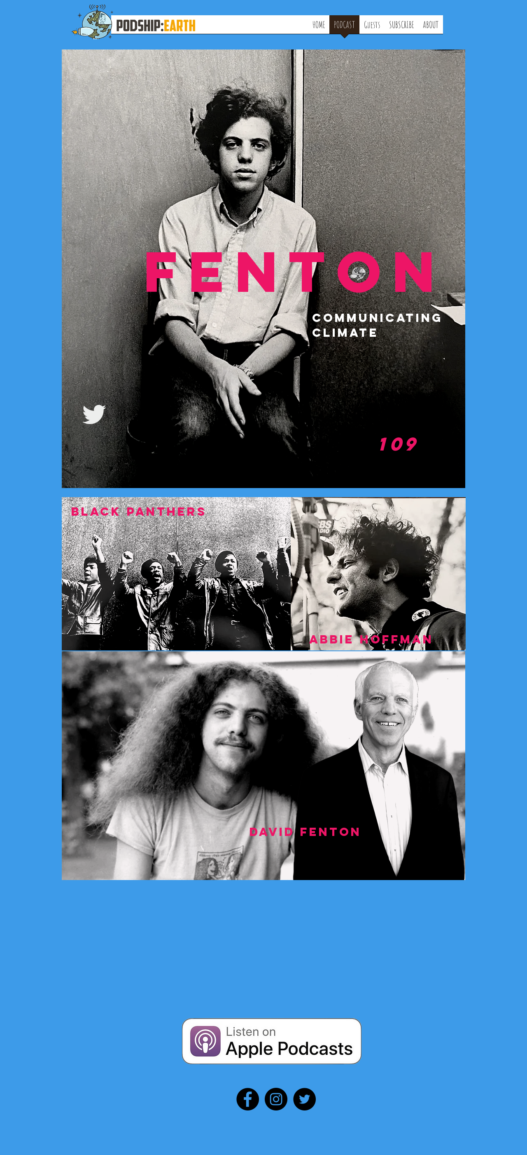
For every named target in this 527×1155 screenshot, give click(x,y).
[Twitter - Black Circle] (304, 1099)
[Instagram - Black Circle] (276, 1099)
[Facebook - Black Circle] (247, 1099)
